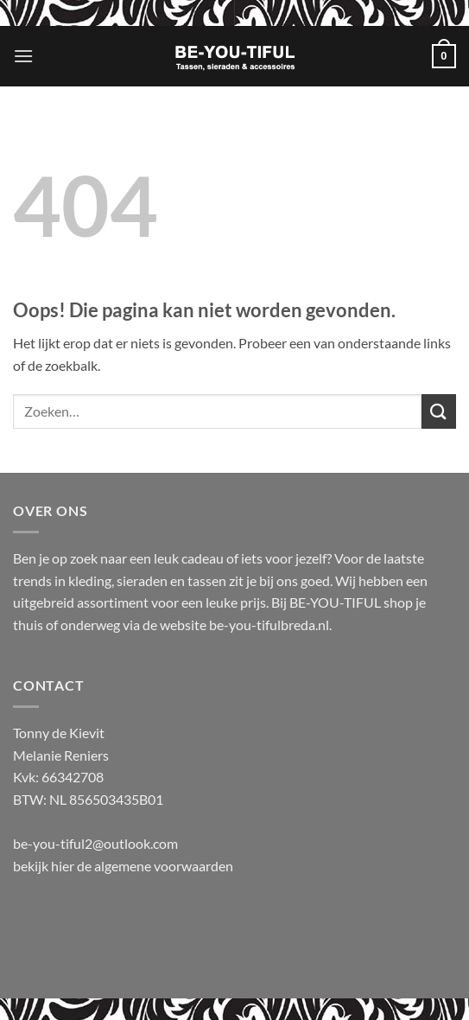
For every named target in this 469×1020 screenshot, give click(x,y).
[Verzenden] (438, 411)
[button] (23, 56)
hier (64, 865)
